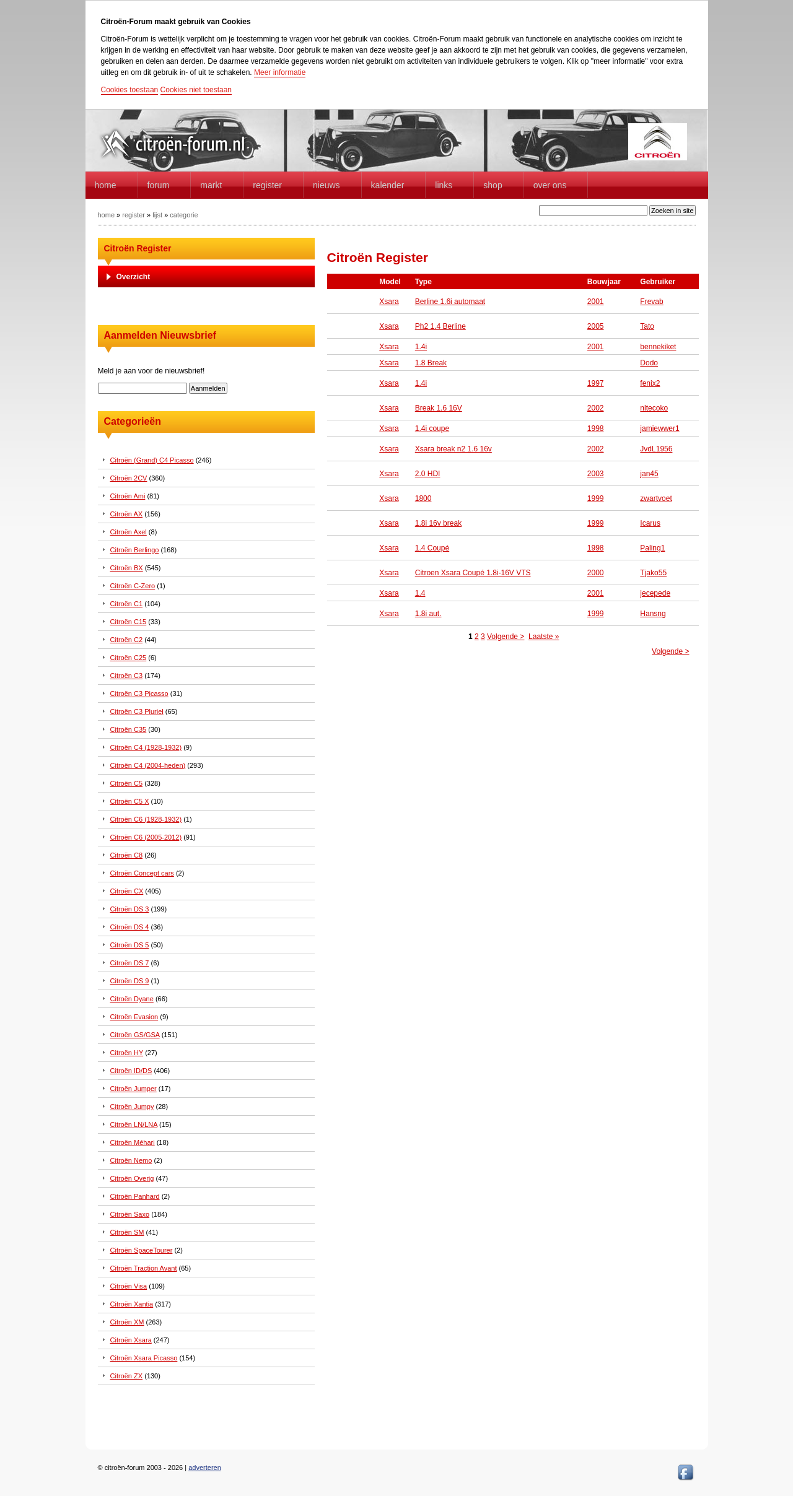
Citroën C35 (128, 729)
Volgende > (505, 636)
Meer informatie (279, 72)
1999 (595, 498)
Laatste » (543, 636)
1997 (595, 383)
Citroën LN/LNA (133, 1124)
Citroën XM (127, 1322)
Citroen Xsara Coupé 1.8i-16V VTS (473, 572)
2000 (595, 572)
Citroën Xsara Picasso (144, 1358)
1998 (595, 428)
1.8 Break (431, 363)
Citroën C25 (128, 657)
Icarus (650, 523)
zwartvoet (656, 498)
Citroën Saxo (130, 1214)
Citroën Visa (128, 1286)
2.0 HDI (427, 473)
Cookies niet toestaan (196, 89)
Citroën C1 (126, 603)
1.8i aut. (428, 613)
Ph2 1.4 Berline (440, 326)
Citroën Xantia (132, 1304)
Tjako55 (653, 572)
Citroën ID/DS (131, 1070)
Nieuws (326, 185)
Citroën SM (127, 1232)
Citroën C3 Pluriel (137, 711)
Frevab (651, 301)
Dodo (649, 363)
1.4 (420, 593)
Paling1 (652, 548)
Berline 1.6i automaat (450, 301)
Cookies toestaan (130, 89)
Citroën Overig (132, 1178)
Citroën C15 (128, 621)
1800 (423, 498)
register (133, 215)
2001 (595, 301)
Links (443, 185)
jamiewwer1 (659, 428)
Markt (211, 185)
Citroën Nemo (131, 1160)
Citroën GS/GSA (135, 1034)
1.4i (421, 346)
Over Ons (550, 185)
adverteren (204, 1467)
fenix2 (650, 383)
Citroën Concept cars (142, 873)
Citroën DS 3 (129, 909)
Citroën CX (127, 891)
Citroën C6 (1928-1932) (146, 819)
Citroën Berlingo (134, 550)
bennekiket (658, 346)
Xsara (388, 301)
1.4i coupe (432, 428)
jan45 (649, 473)
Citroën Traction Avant (143, 1268)
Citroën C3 (126, 675)
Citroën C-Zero (133, 585)
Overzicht (133, 276)
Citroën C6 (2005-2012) (146, 837)
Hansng (652, 613)
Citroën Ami (128, 496)
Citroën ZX (126, 1376)
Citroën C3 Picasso (139, 693)
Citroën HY (127, 1052)
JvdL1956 (656, 449)
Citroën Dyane (132, 998)
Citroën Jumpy (132, 1106)
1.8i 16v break (438, 523)
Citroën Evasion (134, 1016)
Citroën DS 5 (129, 945)
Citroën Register (138, 248)
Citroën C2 (126, 639)
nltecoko (654, 408)
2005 (595, 326)
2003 (595, 473)
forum (158, 185)
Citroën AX (126, 514)
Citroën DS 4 (129, 927)
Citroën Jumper (133, 1088)
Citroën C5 (126, 783)
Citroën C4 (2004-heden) (148, 765)
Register (267, 185)
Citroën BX (126, 568)
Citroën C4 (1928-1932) (146, 747)
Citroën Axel (128, 532)
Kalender (388, 185)
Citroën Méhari (132, 1142)
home (105, 185)
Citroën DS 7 (129, 963)
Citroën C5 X (129, 801)
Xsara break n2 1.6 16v (453, 449)
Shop (492, 185)
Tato (647, 326)
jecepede (655, 593)
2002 (595, 408)
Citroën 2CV (128, 478)
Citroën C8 (126, 855)
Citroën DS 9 (129, 981)
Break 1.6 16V (438, 408)
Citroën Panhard (135, 1196)
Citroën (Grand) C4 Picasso (152, 460)
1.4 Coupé (432, 548)
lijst (157, 215)
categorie (184, 215)
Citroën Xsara (131, 1340)
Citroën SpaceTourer (141, 1250)
